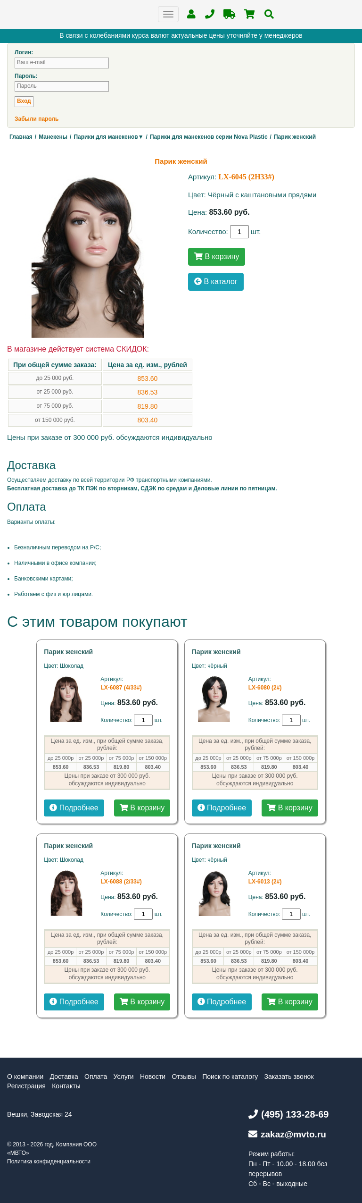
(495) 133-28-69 (288, 1114)
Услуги (124, 1076)
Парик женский (68, 652)
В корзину (216, 256)
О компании (25, 1076)
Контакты (66, 1086)
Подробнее (73, 808)
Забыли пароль (36, 119)
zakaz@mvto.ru (287, 1134)
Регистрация (26, 1086)
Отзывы (184, 1076)
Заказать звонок (289, 1076)
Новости (152, 1076)
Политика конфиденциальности (48, 1161)
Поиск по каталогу (230, 1076)
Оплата (95, 1076)
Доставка (64, 1076)
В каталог (216, 282)
